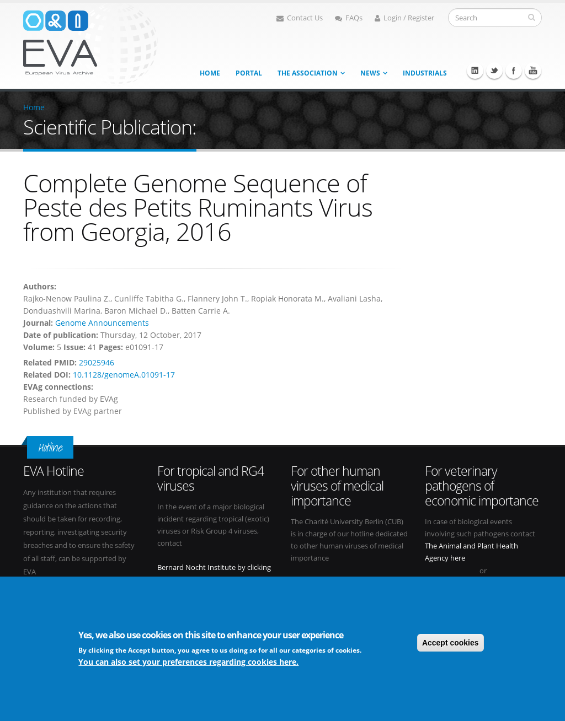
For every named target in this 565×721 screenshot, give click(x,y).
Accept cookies (450, 643)
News (370, 73)
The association (308, 73)
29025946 (96, 362)
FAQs (349, 18)
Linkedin (475, 70)
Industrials (425, 73)
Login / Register (404, 18)
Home (210, 73)
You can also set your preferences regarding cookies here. (188, 663)
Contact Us (299, 18)
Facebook (513, 70)
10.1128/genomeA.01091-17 (124, 374)
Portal (249, 73)
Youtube (533, 70)
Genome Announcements (102, 323)
